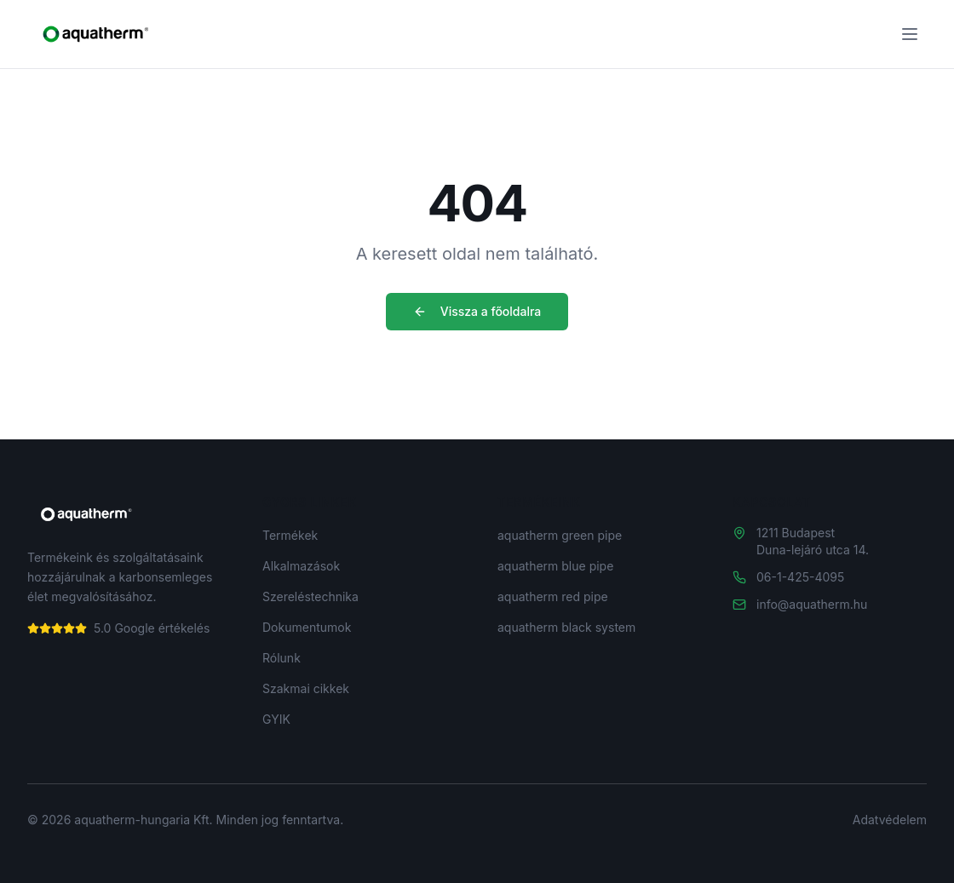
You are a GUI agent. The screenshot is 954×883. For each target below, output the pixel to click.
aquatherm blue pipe (555, 566)
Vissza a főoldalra (477, 311)
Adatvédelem (890, 819)
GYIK (276, 719)
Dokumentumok (306, 627)
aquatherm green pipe (559, 535)
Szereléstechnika (310, 596)
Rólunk (281, 658)
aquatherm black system (566, 627)
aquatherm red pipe (552, 596)
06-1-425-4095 (800, 577)
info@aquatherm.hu (811, 604)
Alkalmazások (301, 566)
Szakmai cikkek (305, 688)
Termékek (290, 535)
